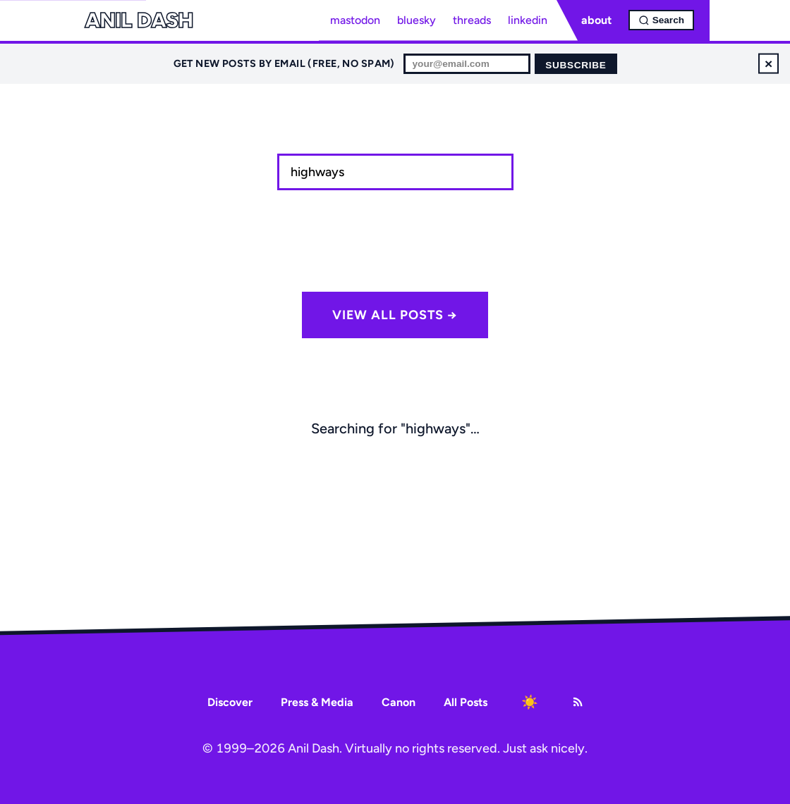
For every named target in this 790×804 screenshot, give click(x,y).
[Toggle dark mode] (530, 702)
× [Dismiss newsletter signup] (768, 63)
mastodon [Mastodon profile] (355, 20)
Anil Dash (139, 20)
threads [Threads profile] (472, 20)
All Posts (465, 702)
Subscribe (575, 65)
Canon (398, 702)
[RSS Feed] (577, 701)
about (596, 20)
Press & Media (317, 702)
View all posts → (395, 315)
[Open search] (661, 20)
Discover (230, 702)
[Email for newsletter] (466, 64)
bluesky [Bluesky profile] (416, 20)
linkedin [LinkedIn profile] (527, 20)
